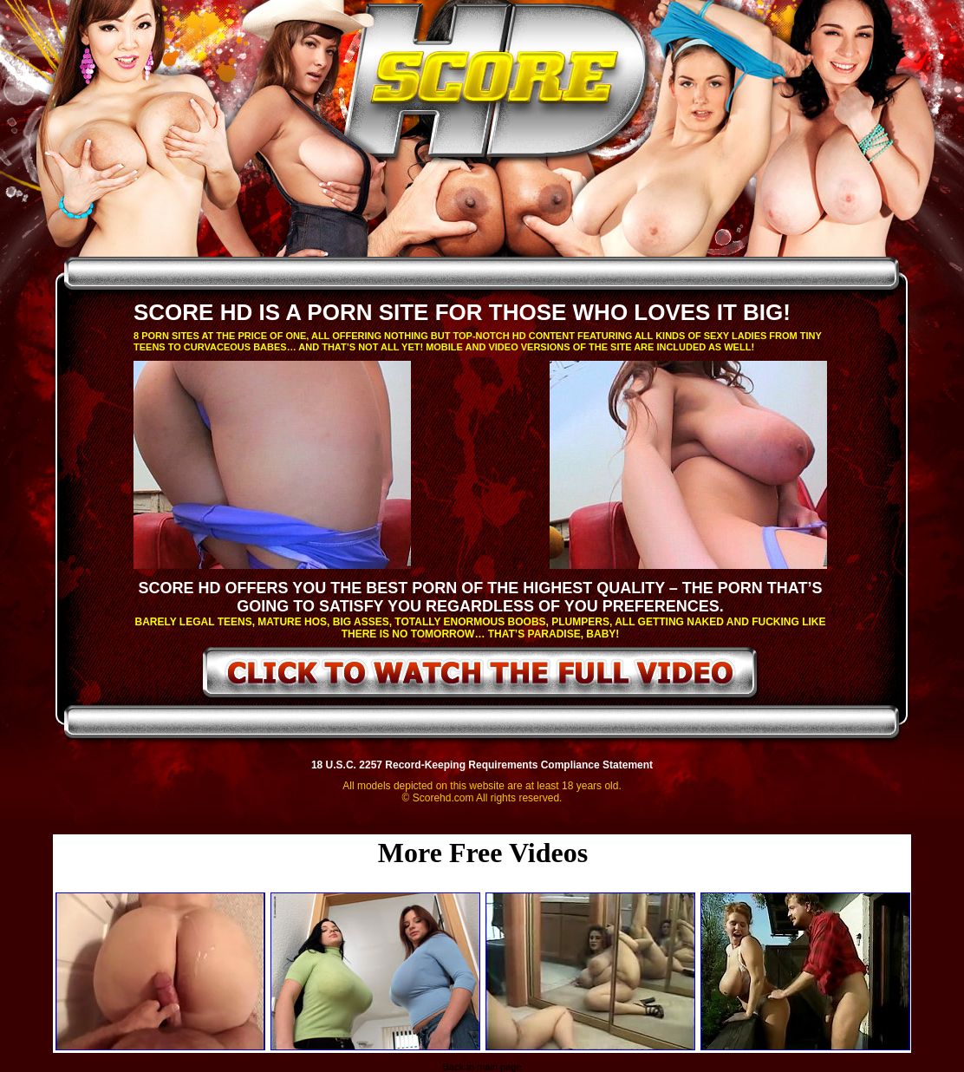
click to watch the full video (480, 675)
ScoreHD (497, 85)
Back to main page (481, 1067)
